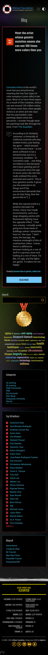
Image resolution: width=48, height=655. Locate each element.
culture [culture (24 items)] (39, 340)
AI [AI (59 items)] (12, 334)
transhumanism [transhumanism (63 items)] (37, 361)
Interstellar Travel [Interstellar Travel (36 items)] (12, 351)
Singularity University (15, 399)
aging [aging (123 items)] (8, 333)
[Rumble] (35, 644)
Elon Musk (10, 396)
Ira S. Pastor (15, 519)
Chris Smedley (16, 523)
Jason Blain (15, 512)
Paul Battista (16, 443)
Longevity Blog (12, 549)
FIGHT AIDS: (10, 618)
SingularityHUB (13, 562)
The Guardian (25, 126)
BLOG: (27, 610)
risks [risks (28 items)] (36, 358)
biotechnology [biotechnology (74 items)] (39, 337)
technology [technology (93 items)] (25, 360)
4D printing (11, 385)
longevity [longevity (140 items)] (17, 354)
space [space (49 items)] (8, 361)
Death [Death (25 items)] (43, 340)
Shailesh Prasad (17, 440)
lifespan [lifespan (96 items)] (8, 354)
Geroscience (11, 545)
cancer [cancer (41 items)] (27, 341)
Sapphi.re (43, 640)
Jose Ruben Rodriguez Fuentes (24, 457)
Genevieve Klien (18, 271)
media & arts (36, 271)
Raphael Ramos (17, 488)
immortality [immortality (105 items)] (36, 347)
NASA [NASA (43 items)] (24, 355)
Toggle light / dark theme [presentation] (43, 9)
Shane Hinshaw (17, 485)
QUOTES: (28, 632)
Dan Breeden (15, 436)
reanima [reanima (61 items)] (41, 354)
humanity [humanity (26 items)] (21, 348)
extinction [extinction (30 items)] (18, 344)
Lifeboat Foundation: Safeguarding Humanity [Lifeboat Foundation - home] (17, 9)
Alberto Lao (15, 481)
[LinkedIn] (24, 644)
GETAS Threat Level (24, 589)
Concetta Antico (14, 87)
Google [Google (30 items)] (34, 344)
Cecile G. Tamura (17, 471)
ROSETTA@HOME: (14, 626)
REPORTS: (29, 618)
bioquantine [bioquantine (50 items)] (8, 337)
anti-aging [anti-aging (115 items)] (26, 333)
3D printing (11, 383)
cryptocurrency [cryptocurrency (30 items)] (34, 340)
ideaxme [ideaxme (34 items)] (27, 348)
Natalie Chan (16, 492)
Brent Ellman (15, 502)
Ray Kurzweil (12, 393)
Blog (24, 20)
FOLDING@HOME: (8, 622)
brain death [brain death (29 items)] (21, 340)
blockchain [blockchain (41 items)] (14, 341)
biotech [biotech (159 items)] (28, 337)
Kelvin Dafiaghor (17, 450)
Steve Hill (14, 499)
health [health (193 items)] (40, 344)
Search (43, 300)
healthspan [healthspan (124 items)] (13, 347)
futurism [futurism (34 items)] (29, 344)
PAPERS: (28, 626)
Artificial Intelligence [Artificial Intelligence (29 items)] (38, 334)
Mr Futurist (11, 552)
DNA (8, 391)
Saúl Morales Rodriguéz (20, 426)
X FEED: (8, 610)
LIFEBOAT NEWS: (31, 599)
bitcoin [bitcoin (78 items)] (7, 340)
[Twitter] (19, 644)
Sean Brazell (15, 495)
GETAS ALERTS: (30, 605)
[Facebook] (14, 644)
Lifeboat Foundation (18, 640)
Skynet (9, 401)
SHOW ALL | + (10, 526)
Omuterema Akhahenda (20, 464)
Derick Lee (14, 478)
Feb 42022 (10, 42)
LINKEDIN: (8, 605)
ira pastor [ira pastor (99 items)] (22, 350)
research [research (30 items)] (32, 358)
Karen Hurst (15, 454)
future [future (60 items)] (23, 344)
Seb (11, 506)
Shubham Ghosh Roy (19, 430)
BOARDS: (28, 614)
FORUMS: (17, 632)
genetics (28, 271)
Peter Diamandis (13, 388)
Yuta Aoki (14, 474)
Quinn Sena (15, 433)
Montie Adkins (16, 516)
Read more (24, 280)
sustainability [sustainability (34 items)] (15, 361)
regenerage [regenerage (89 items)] (11, 357)
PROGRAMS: (29, 622)
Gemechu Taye (16, 447)
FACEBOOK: (7, 599)
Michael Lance (16, 509)
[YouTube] (29, 644)
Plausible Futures (14, 558)
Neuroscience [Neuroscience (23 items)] (30, 354)
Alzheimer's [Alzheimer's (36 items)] (17, 334)
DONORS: (16, 614)
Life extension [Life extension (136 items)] (35, 350)
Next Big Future (13, 555)
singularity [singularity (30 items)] (41, 358)
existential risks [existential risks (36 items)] (10, 344)
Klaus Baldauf (16, 468)
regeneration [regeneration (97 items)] (23, 357)
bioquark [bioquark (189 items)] (18, 337)
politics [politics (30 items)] (36, 354)
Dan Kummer (16, 461)
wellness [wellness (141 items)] (24, 364)
